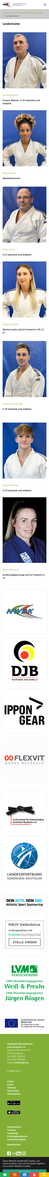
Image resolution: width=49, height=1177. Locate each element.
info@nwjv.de (21, 1062)
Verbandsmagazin (16, 1139)
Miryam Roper (9, 173)
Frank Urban (9, 249)
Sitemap (11, 1087)
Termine (11, 1130)
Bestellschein (14, 1144)
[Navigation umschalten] (45, 4)
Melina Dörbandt (11, 569)
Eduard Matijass (10, 95)
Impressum (13, 1090)
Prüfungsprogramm (17, 1136)
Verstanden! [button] (24, 1171)
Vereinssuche (14, 1126)
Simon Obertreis (11, 485)
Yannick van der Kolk (13, 403)
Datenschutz (13, 1093)
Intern (10, 1081)
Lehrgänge (12, 1133)
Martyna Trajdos (11, 324)
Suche (10, 1084)
